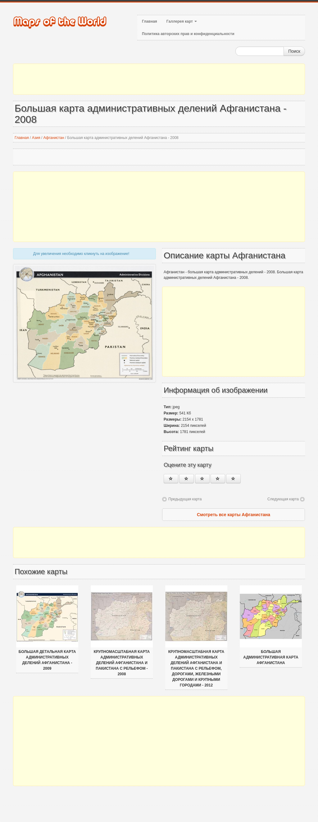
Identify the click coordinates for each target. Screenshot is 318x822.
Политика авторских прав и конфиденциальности (188, 34)
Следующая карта (283, 499)
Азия (36, 138)
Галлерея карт (181, 21)
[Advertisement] (159, 79)
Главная (149, 21)
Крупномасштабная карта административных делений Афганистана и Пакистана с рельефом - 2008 (122, 663)
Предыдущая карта (185, 499)
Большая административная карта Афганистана (270, 657)
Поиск (294, 51)
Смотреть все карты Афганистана (233, 514)
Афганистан (53, 138)
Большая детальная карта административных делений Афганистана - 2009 (47, 660)
